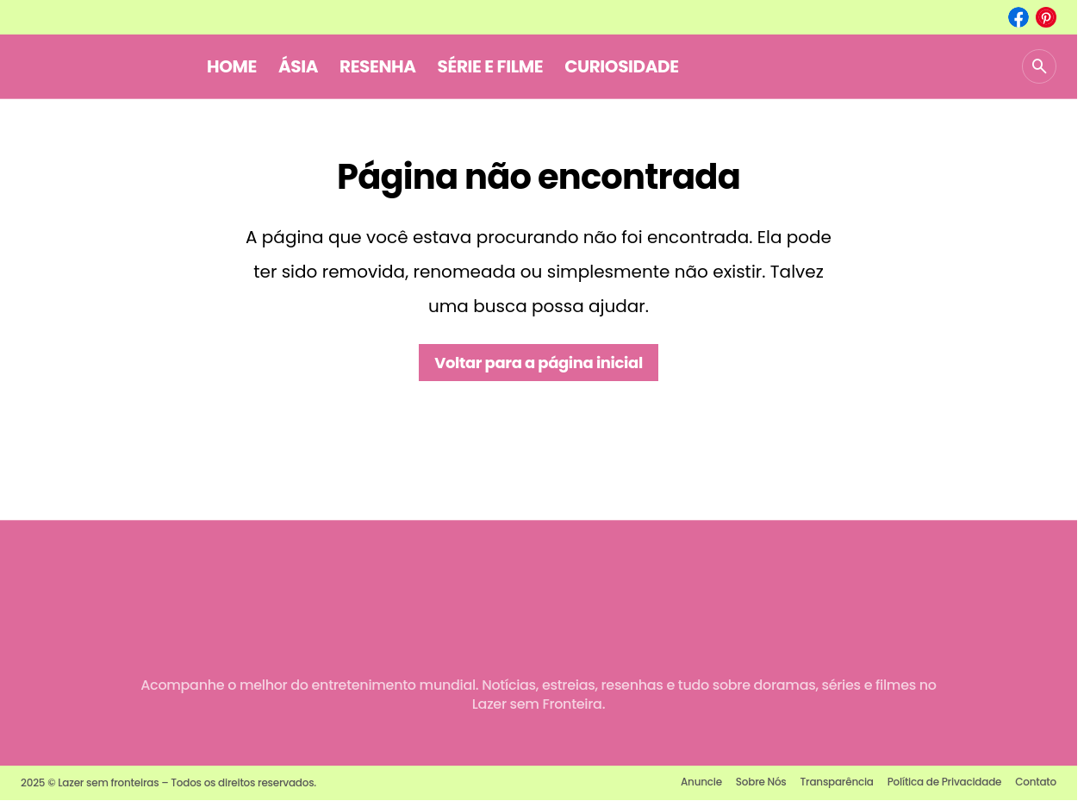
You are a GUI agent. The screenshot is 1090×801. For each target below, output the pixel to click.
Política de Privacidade (945, 781)
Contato (1035, 781)
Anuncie (701, 781)
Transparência (837, 781)
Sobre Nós (761, 781)
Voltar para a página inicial (538, 362)
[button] (1039, 66)
